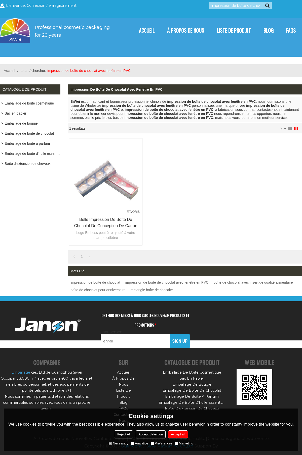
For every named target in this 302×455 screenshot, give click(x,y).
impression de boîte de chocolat (95, 282)
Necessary (118, 443)
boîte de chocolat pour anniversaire (98, 290)
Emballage (20, 372)
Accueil (147, 30)
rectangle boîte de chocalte (152, 290)
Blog (268, 30)
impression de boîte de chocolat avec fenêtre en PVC (167, 282)
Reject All (123, 434)
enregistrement (63, 5)
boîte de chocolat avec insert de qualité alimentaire (253, 282)
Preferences (161, 443)
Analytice (139, 443)
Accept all (178, 434)
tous (24, 71)
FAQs (291, 30)
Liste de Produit (234, 30)
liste (290, 128)
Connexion (36, 5)
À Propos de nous (185, 30)
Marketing (184, 443)
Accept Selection (150, 434)
